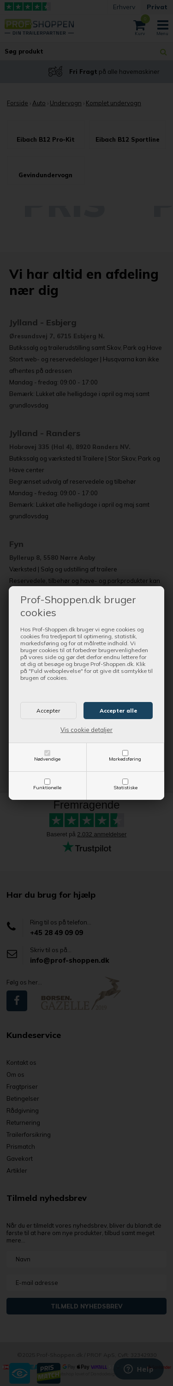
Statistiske (125, 788)
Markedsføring (125, 759)
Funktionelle (47, 788)
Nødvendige (47, 759)
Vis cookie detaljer (86, 729)
